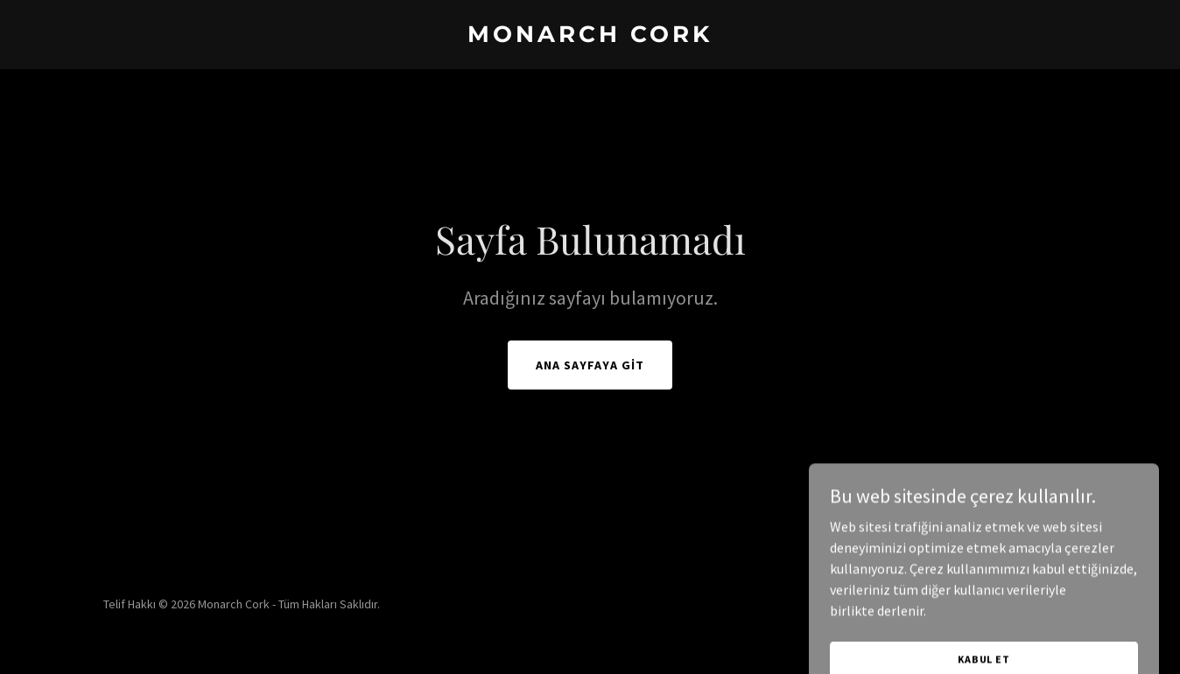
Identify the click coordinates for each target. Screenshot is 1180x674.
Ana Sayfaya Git (590, 365)
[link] (590, 37)
